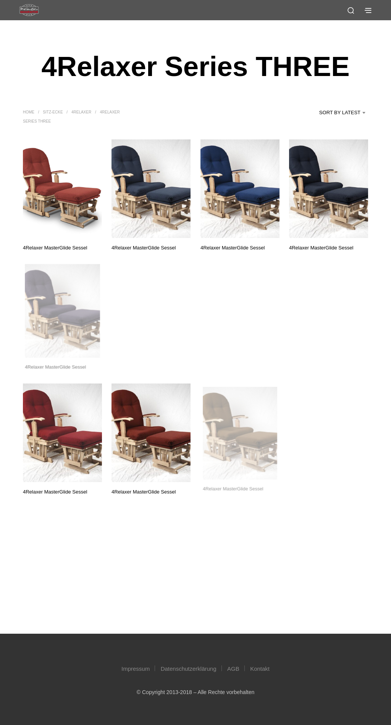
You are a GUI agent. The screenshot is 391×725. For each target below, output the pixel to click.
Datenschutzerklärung (189, 668)
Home (28, 112)
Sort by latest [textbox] (339, 112)
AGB (233, 668)
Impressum (135, 668)
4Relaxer (81, 112)
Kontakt (260, 668)
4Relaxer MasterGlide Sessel (55, 247)
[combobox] (332, 112)
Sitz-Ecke (53, 112)
